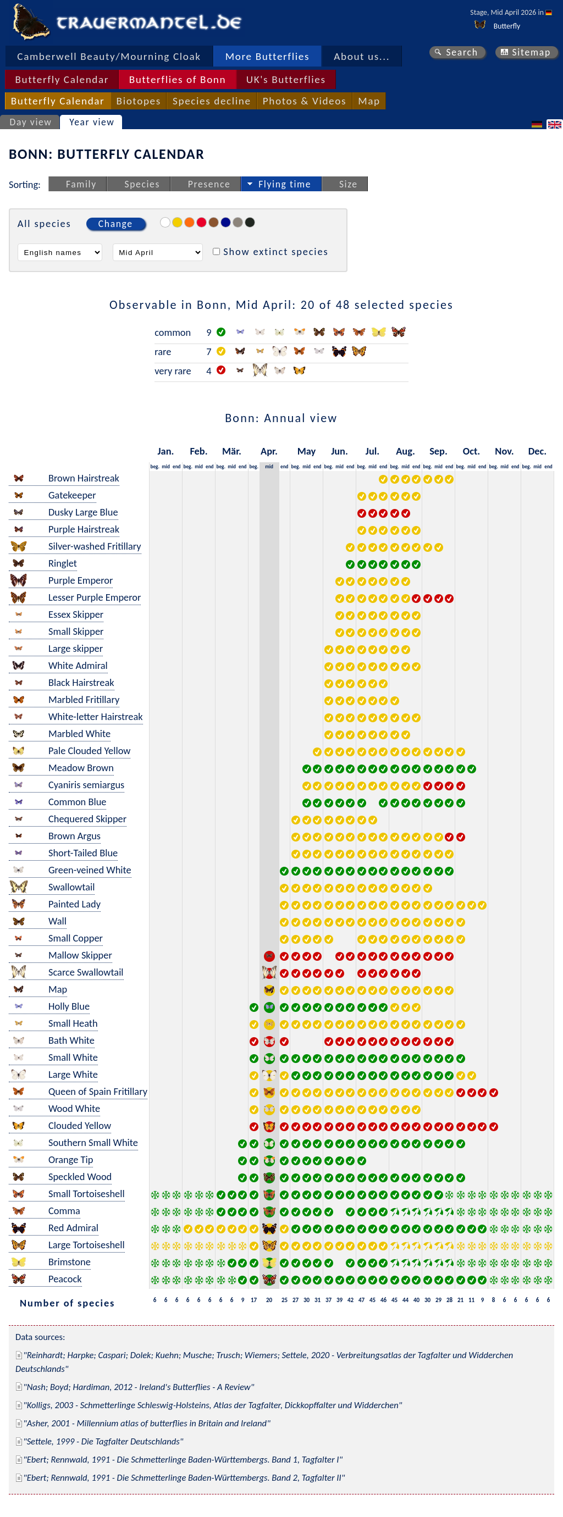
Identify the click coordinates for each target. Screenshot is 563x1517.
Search (462, 52)
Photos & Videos (304, 101)
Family (81, 184)
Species (142, 184)
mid (166, 466)
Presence (209, 184)
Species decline (212, 101)
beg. (155, 466)
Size (348, 184)
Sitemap (531, 52)
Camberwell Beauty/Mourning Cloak (109, 56)
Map (369, 101)
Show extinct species (275, 251)
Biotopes (139, 101)
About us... (362, 56)
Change (115, 224)
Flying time (284, 184)
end (177, 466)
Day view (31, 122)
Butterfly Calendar (62, 79)
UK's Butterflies (286, 79)
